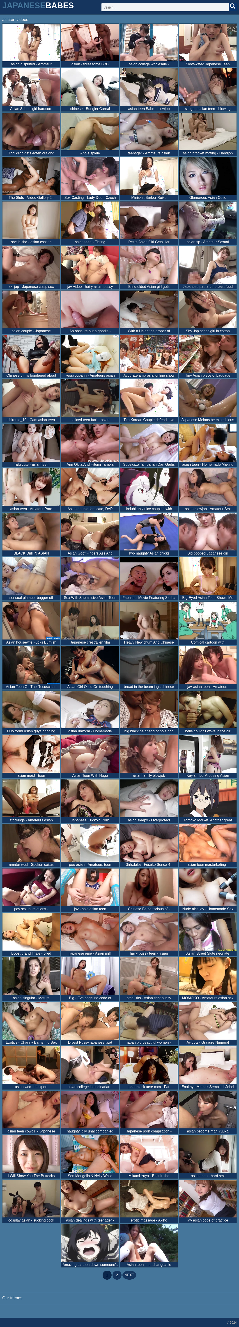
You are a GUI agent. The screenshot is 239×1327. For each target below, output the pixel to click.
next (129, 1275)
